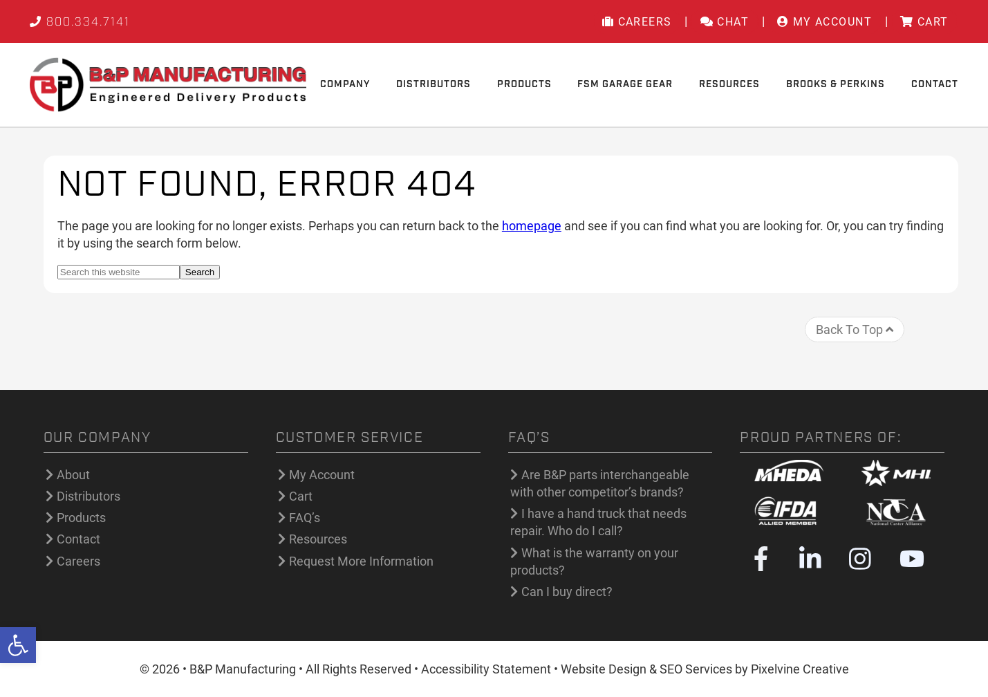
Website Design (603, 669)
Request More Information (361, 561)
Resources (318, 539)
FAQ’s (304, 517)
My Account (322, 474)
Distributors (88, 496)
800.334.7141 (80, 22)
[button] (18, 645)
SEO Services (696, 669)
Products (81, 517)
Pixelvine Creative (800, 669)
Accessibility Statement (486, 669)
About (73, 474)
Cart (301, 496)
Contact (78, 539)
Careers (78, 561)
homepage (531, 226)
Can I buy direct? (567, 591)
